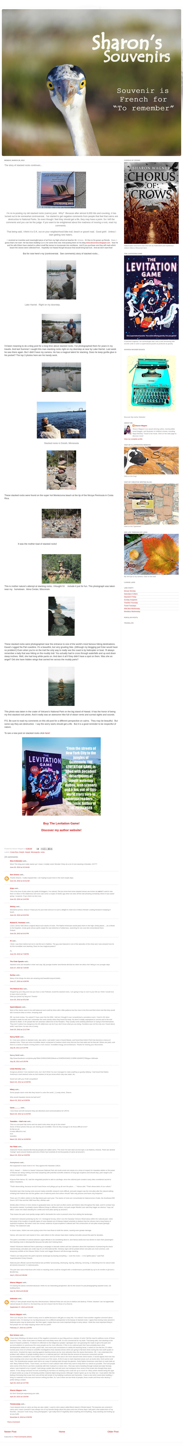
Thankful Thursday (131, 603)
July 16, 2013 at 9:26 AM (19, 1291)
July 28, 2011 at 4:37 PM (19, 1048)
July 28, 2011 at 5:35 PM (19, 1061)
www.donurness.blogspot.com (98, 243)
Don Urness (14, 875)
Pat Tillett (13, 1147)
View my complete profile (133, 439)
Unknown (13, 1298)
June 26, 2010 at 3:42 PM (19, 899)
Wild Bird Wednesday (132, 608)
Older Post (113, 1431)
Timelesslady (15, 1404)
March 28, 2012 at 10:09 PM (20, 1139)
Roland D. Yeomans (17, 923)
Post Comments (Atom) (23, 1437)
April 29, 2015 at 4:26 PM (19, 1397)
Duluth (21, 852)
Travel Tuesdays (130, 606)
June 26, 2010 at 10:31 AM (20, 881)
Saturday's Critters (131, 594)
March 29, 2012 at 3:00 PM (20, 1155)
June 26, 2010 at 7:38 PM (19, 954)
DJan (12, 888)
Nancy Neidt (15, 1037)
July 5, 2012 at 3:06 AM (18, 1275)
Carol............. (15, 1108)
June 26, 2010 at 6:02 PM (19, 915)
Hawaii (27, 852)
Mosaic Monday (130, 591)
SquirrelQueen (15, 1007)
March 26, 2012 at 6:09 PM (20, 1100)
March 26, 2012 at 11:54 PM (20, 1114)
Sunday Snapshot (130, 600)
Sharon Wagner (16, 1282)
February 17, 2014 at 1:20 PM (21, 1328)
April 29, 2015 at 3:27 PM (19, 1383)
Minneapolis (35, 852)
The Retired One (16, 989)
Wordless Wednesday (132, 611)
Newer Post (10, 1431)
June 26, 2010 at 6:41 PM (19, 933)
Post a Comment (13, 1422)
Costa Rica (14, 852)
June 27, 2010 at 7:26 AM (19, 968)
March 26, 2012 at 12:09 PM (20, 1082)
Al (11, 941)
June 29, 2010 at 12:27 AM (20, 1029)
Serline (12, 975)
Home (62, 1431)
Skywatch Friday (130, 597)
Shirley (12, 906)
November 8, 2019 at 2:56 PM (21, 1417)
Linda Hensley (15, 1069)
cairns (100, 891)
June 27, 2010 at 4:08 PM (19, 981)
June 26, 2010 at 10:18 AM (20, 867)
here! (47, 733)
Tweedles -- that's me (18, 1121)
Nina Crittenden (16, 861)
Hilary (12, 1089)
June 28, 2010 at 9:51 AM (19, 1000)
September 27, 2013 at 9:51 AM (21, 1307)
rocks (43, 852)
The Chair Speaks (17, 961)
